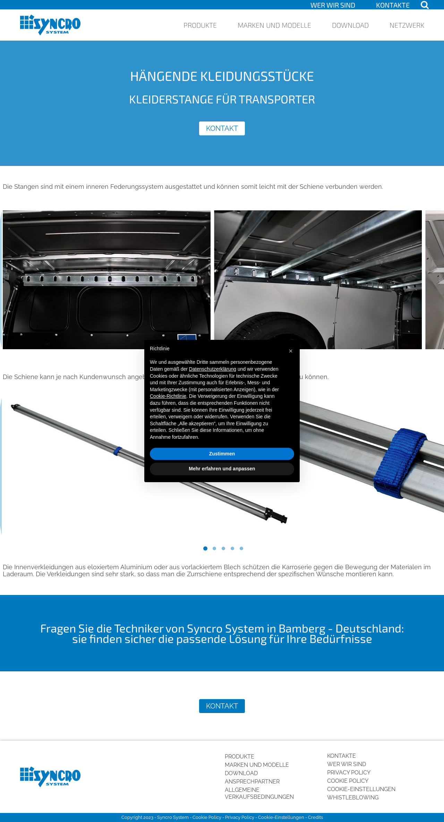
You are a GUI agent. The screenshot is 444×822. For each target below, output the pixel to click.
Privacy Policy (348, 772)
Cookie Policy (347, 781)
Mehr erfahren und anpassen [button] (222, 468)
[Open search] (424, 4)
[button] (290, 351)
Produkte (200, 25)
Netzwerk (407, 25)
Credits (315, 817)
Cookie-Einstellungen (361, 789)
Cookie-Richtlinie (168, 396)
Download (350, 25)
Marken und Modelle (274, 25)
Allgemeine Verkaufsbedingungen (259, 793)
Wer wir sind (332, 4)
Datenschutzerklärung (212, 369)
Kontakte (393, 4)
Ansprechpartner (252, 781)
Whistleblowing (352, 797)
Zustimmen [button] (222, 453)
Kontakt (222, 128)
